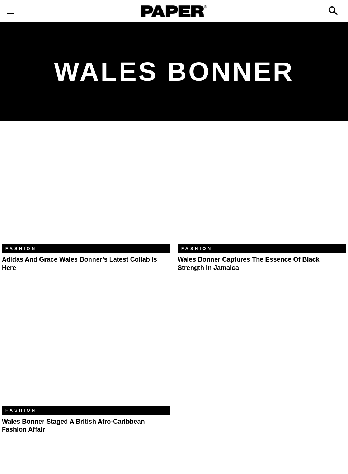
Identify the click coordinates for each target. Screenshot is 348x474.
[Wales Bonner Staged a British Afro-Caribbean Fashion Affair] (86, 350)
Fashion (21, 248)
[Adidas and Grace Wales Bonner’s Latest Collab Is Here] (86, 188)
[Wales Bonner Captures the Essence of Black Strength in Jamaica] (262, 188)
